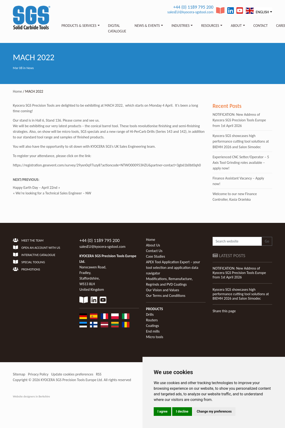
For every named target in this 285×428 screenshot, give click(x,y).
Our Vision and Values (162, 290)
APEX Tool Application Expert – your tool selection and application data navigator (173, 267)
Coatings (152, 325)
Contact (260, 25)
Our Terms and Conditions (165, 295)
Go (267, 241)
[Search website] (237, 241)
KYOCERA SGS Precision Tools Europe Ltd (71, 380)
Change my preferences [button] (214, 411)
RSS (98, 374)
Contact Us (154, 251)
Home (17, 91)
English (257, 10)
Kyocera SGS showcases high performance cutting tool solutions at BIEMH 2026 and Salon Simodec (241, 141)
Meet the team (28, 240)
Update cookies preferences (72, 374)
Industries (180, 25)
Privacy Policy (38, 374)
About (236, 25)
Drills (150, 314)
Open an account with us (36, 248)
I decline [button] (182, 411)
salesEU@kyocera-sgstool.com (190, 12)
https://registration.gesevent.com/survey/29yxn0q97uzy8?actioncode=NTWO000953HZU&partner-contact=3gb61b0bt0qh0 (107, 165)
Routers (152, 320)
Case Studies (155, 256)
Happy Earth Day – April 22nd (35, 187)
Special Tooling (29, 262)
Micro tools (154, 337)
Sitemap (19, 374)
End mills (153, 331)
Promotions (26, 269)
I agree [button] (162, 411)
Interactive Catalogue (34, 255)
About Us (153, 245)
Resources (210, 25)
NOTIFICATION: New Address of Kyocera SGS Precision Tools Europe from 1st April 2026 (239, 120)
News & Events (147, 25)
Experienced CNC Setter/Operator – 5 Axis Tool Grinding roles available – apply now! (241, 162)
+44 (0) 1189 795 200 (193, 7)
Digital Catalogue (117, 28)
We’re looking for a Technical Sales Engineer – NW (53, 193)
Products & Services (78, 25)
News (30, 68)
